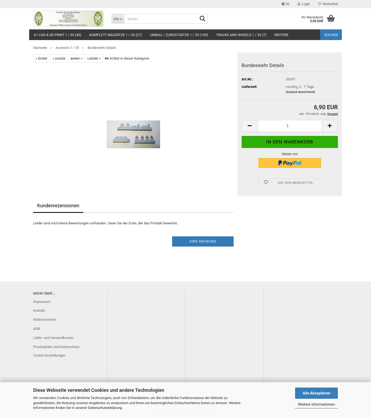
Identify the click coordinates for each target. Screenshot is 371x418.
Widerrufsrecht (44, 320)
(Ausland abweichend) (300, 92)
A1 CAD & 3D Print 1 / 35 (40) (57, 35)
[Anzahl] (290, 126)
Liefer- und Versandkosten (53, 338)
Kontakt (39, 310)
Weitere (281, 35)
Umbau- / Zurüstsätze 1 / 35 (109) (179, 35)
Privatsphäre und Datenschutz (56, 347)
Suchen (331, 35)
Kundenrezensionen (58, 205)
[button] (285, 4)
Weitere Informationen (316, 404)
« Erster (41, 58)
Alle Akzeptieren (316, 393)
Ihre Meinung (203, 241)
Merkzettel (328, 4)
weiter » (76, 58)
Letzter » (94, 58)
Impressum (42, 302)
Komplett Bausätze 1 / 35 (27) (115, 35)
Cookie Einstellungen (49, 355)
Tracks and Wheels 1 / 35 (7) (241, 35)
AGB (36, 329)
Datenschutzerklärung (105, 408)
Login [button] (303, 4)
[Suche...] (117, 19)
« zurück (58, 58)
